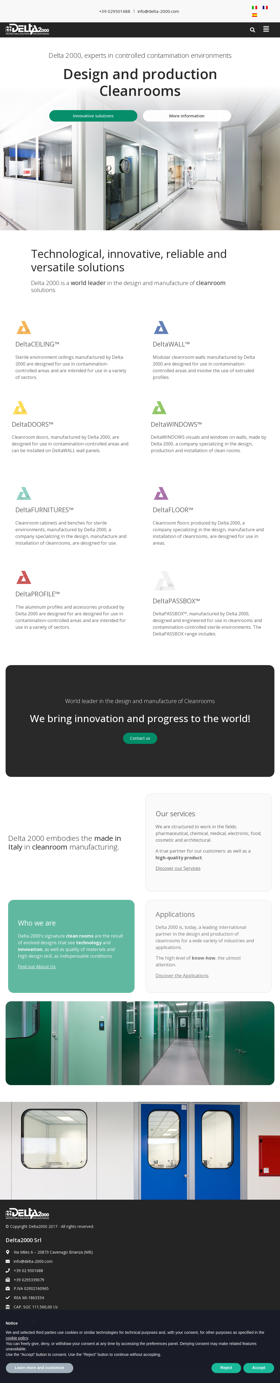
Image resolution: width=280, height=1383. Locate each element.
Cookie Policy (18, 1341)
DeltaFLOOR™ (173, 509)
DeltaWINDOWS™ (176, 424)
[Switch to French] (265, 7)
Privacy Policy (18, 1331)
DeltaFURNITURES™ (44, 509)
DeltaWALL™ (171, 344)
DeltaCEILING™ (37, 344)
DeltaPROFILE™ (37, 593)
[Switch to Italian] (254, 7)
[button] (252, 30)
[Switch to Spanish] (254, 15)
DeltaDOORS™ (33, 424)
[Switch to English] (23, 1354)
